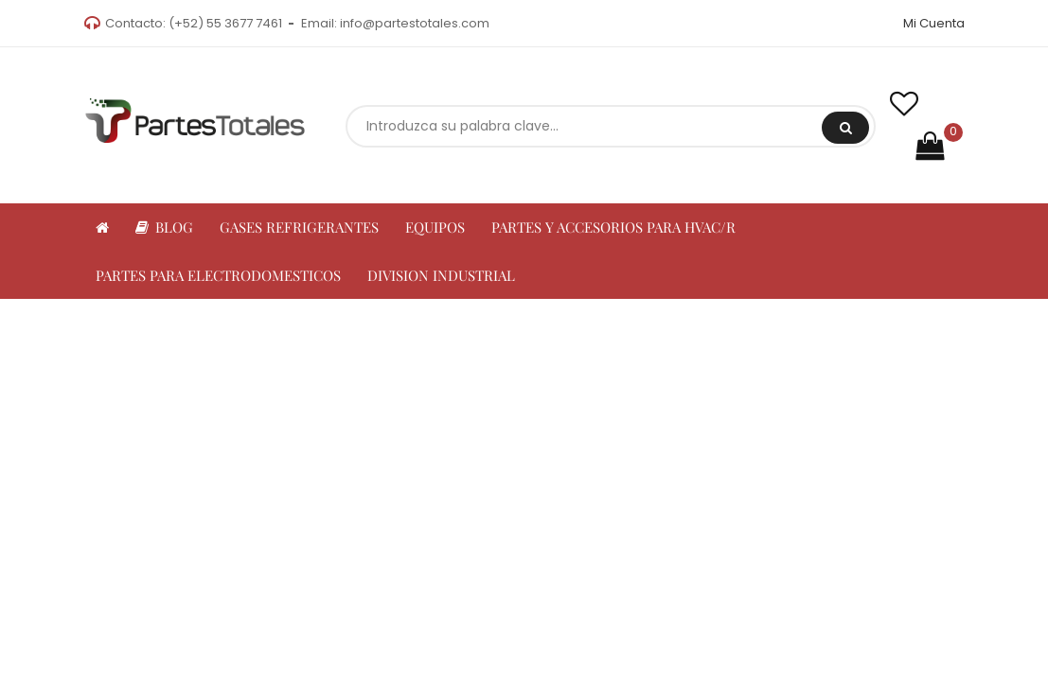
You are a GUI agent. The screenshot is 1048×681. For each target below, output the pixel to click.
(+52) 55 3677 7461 (225, 23)
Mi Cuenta (934, 23)
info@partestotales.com (414, 23)
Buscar (846, 127)
